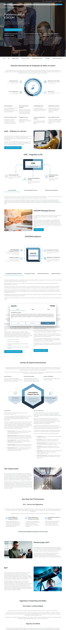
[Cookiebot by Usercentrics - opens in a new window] (50, 306)
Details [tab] (33, 309)
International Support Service (37, 58)
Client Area (55, 1)
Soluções (13, 4)
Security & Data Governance (57, 58)
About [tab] (48, 309)
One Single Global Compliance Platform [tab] (14, 273)
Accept (48, 323)
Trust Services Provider (25, 58)
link (11, 317)
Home (5, 7)
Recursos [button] (19, 4)
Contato (60, 4)
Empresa (25, 4)
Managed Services (38, 229)
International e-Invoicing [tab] (30, 273)
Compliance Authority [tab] (55, 273)
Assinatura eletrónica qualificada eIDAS (13, 351)
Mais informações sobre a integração (13, 147)
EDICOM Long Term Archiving (40, 350)
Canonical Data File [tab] (12, 190)
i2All (8, 58)
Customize (33, 323)
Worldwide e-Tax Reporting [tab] (43, 273)
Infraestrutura (47, 58)
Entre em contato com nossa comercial (13, 29)
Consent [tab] (17, 309)
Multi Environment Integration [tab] (51, 190)
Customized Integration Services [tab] (30, 190)
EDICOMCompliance (15, 58)
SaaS (4, 58)
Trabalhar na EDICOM (48, 1)
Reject (18, 323)
